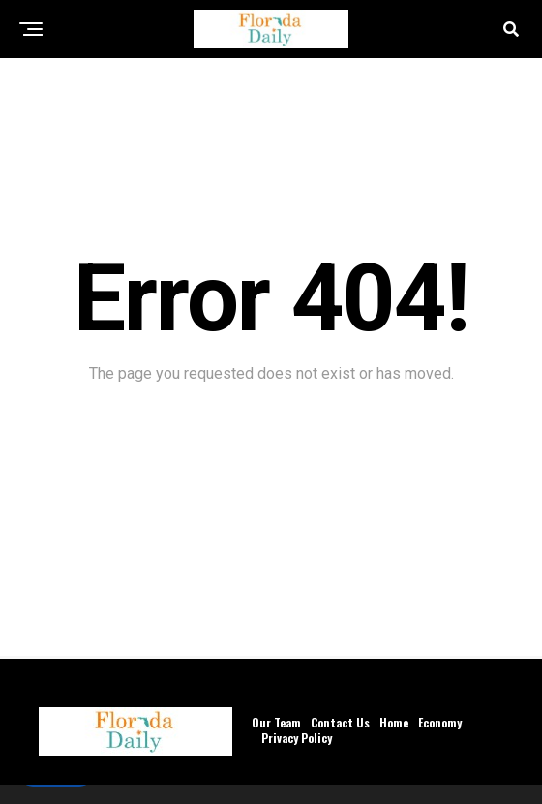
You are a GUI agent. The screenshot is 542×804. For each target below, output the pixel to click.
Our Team (276, 722)
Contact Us (340, 722)
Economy (440, 722)
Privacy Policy (296, 737)
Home (393, 722)
